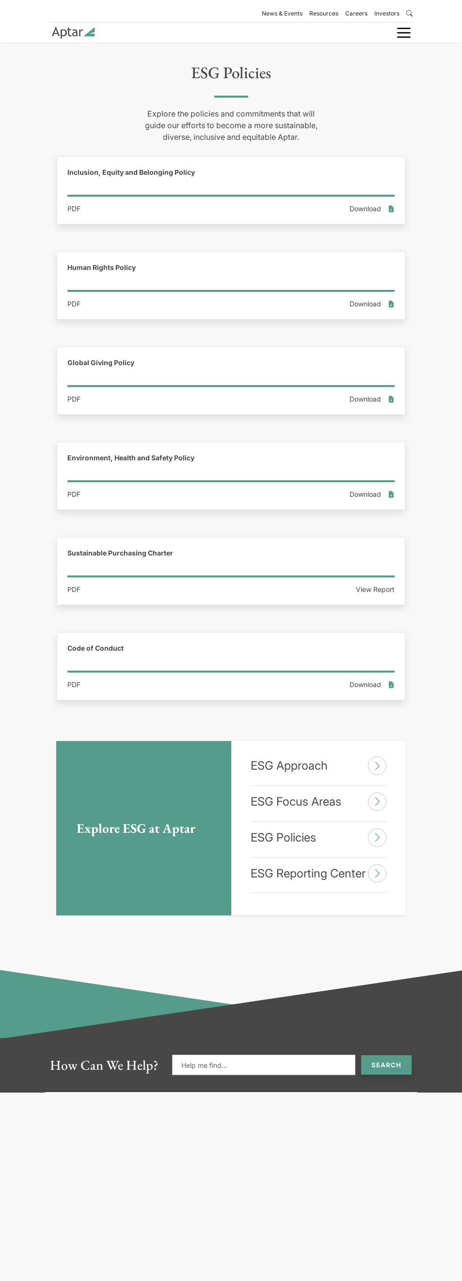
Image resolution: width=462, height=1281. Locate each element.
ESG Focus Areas (319, 801)
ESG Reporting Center (319, 873)
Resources (323, 13)
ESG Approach (319, 766)
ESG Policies (319, 837)
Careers (356, 13)
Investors (386, 13)
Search (386, 1065)
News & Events (282, 13)
